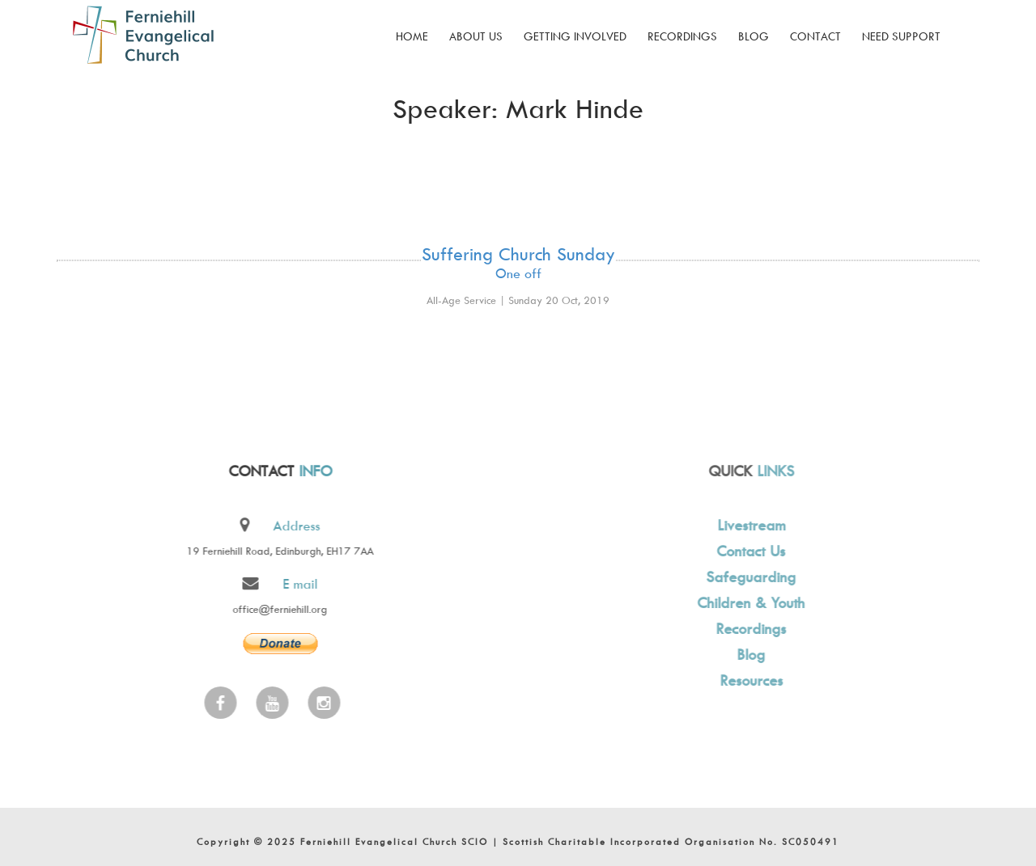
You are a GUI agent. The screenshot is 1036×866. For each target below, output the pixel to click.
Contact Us (749, 551)
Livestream (749, 525)
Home (412, 36)
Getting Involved (575, 36)
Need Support (901, 36)
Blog (753, 36)
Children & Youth (749, 603)
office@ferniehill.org (278, 608)
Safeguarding (749, 577)
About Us (476, 36)
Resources (748, 680)
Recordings (682, 36)
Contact (815, 36)
